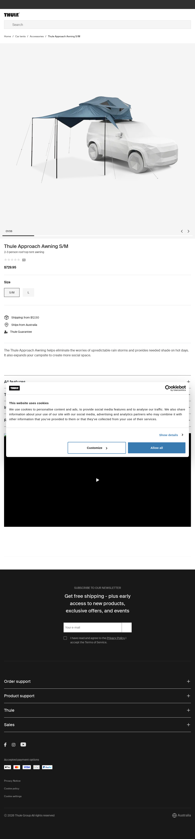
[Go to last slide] (181, 231)
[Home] (35, 15)
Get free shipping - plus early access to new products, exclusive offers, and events (98, 603)
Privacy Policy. (116, 638)
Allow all (157, 448)
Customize (97, 448)
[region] (97, 480)
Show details (168, 434)
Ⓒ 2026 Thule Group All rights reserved (29, 815)
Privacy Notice (12, 780)
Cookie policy (11, 788)
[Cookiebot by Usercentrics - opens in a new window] (168, 388)
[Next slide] (188, 231)
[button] (97, 480)
